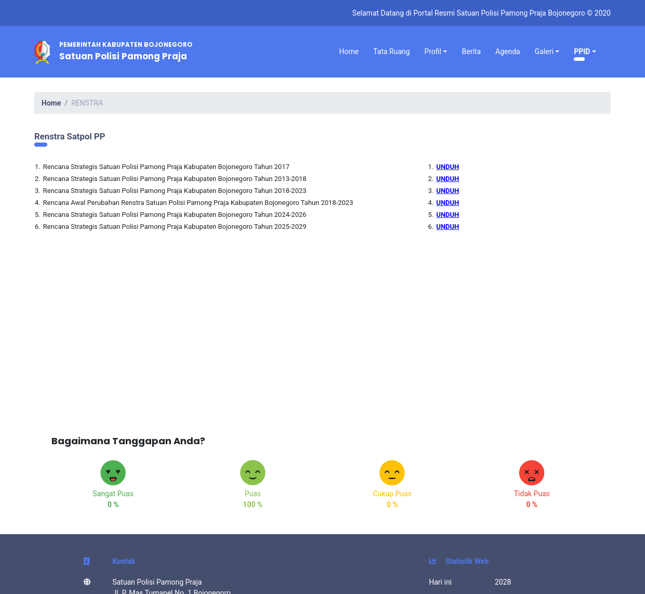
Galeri (543, 51)
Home (349, 51)
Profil (432, 51)
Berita (471, 51)
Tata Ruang (391, 51)
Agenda (507, 51)
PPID (582, 51)
